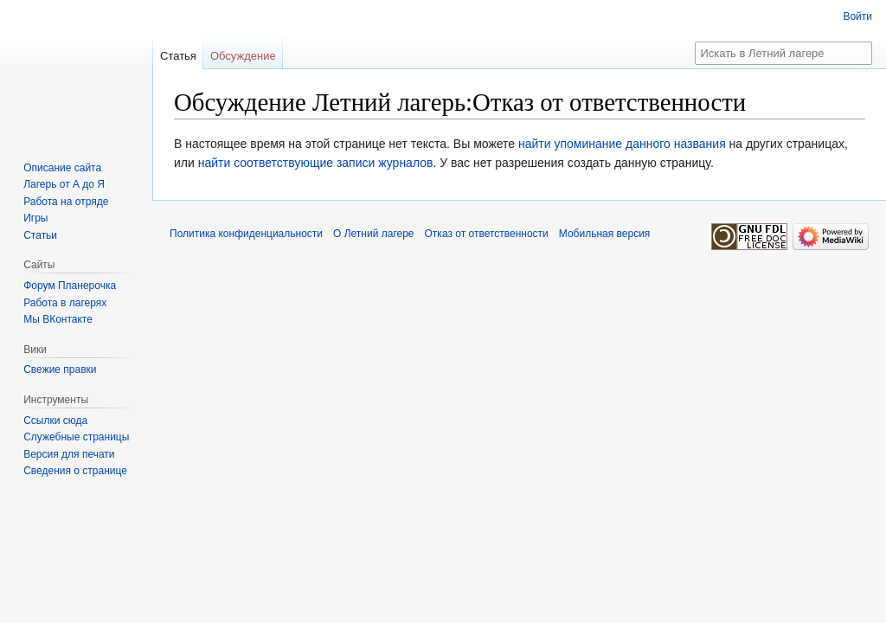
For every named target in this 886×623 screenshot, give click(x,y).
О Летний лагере (373, 234)
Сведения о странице (75, 471)
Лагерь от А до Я (64, 184)
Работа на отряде (65, 202)
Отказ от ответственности (487, 234)
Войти (857, 16)
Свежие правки (59, 369)
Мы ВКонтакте (58, 319)
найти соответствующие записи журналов (315, 163)
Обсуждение (243, 55)
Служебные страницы (76, 437)
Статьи (40, 235)
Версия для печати (68, 454)
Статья (178, 55)
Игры (35, 218)
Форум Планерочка (69, 285)
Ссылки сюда (55, 420)
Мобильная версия (605, 234)
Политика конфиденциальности (246, 234)
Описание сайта (62, 168)
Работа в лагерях (64, 303)
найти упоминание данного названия (622, 144)
